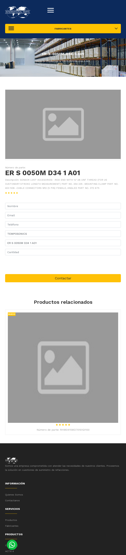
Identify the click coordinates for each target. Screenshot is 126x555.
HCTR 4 (9, 551)
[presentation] (31, 264)
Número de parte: (15, 167)
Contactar (63, 278)
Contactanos (12, 500)
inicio (39, 61)
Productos (11, 520)
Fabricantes (11, 525)
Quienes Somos (14, 494)
